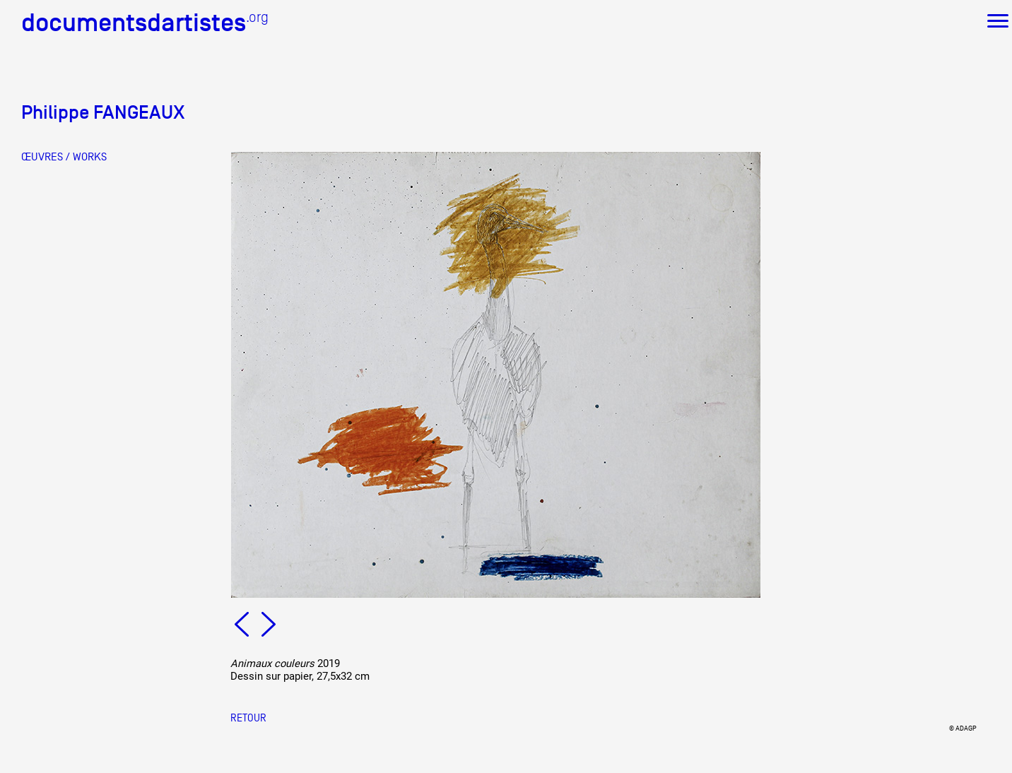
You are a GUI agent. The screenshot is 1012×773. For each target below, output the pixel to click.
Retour (248, 718)
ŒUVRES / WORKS (64, 157)
